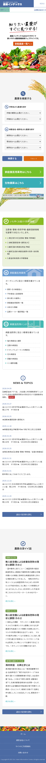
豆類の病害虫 (12, 345)
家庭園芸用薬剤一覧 (15, 303)
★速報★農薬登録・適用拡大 (13, 419)
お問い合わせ (23, 752)
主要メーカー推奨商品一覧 (17, 312)
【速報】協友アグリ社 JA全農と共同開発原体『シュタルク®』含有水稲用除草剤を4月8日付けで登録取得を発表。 (22, 394)
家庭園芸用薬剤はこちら (18, 172)
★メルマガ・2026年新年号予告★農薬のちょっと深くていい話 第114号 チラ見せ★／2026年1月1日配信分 (23, 487)
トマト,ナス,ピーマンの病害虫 (18, 350)
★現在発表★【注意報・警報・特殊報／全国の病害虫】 (22, 452)
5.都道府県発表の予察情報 (17, 258)
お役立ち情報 (12, 307)
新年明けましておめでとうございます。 (16, 474)
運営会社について (23, 740)
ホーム (23, 734)
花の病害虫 (11, 354)
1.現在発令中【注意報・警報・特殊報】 (21, 238)
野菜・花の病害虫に (14, 289)
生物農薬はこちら (14, 183)
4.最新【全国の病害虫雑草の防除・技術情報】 (23, 252)
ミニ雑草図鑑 (12, 363)
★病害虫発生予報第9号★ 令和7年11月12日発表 (21, 429)
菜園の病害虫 (12, 359)
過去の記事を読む (24, 514)
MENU (42, 3)
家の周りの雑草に (14, 298)
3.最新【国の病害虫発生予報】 (18, 247)
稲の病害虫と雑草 (14, 341)
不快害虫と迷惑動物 (15, 294)
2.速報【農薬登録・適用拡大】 (18, 242)
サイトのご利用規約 (23, 746)
